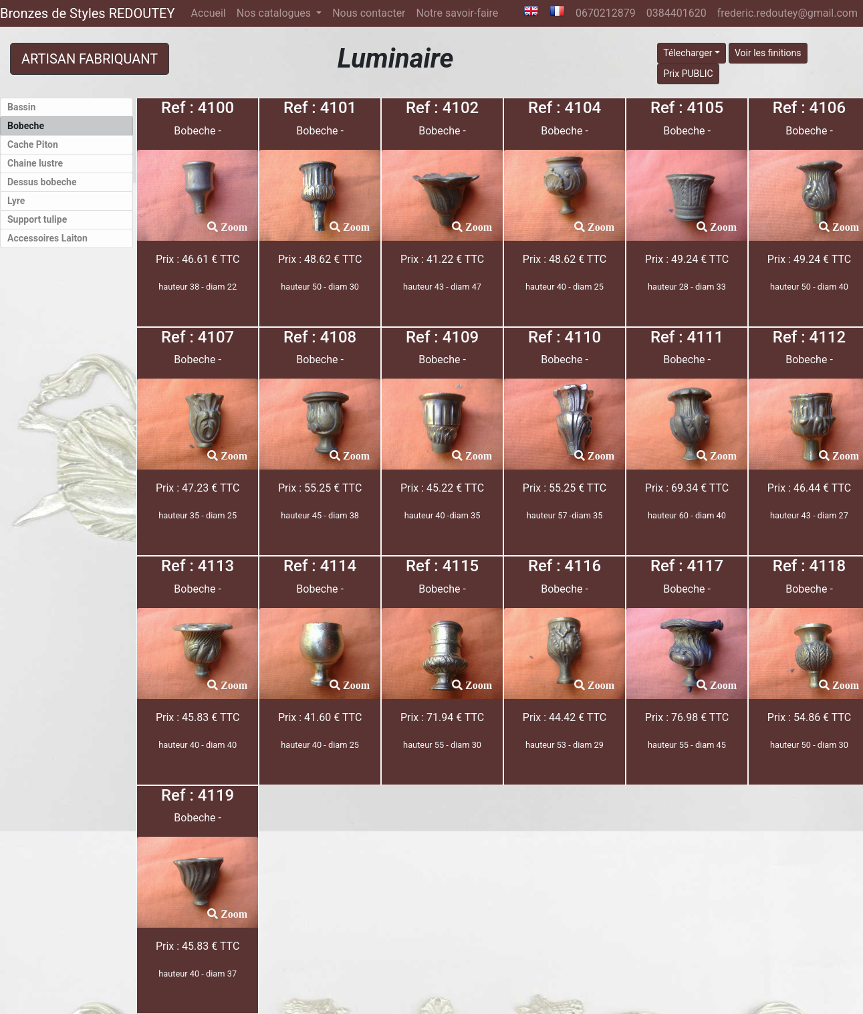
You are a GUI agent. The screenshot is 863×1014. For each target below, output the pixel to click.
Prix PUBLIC (688, 73)
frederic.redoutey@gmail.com (787, 13)
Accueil (211, 12)
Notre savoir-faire (457, 13)
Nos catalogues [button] (275, 13)
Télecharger (687, 52)
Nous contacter (368, 13)
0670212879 (606, 13)
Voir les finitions (768, 52)
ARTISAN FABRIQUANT (89, 59)
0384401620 (676, 13)
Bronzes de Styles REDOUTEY (87, 13)
